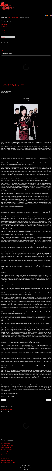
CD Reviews (4, 26)
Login (2, 45)
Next (48, 399)
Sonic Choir (3, 33)
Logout (2, 47)
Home (8, 17)
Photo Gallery (4, 35)
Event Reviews (4, 28)
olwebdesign (29, 467)
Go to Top (26, 469)
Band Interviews (14, 17)
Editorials (3, 30)
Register (3, 50)
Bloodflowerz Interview (12, 84)
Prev (3, 399)
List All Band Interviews (6, 409)
